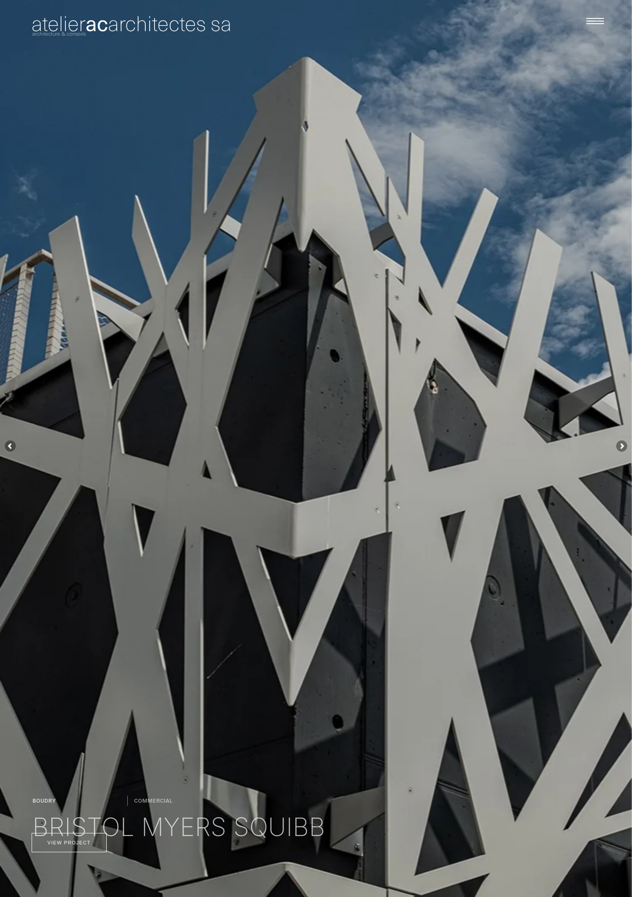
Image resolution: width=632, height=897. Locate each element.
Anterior (11, 446)
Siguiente (621, 446)
